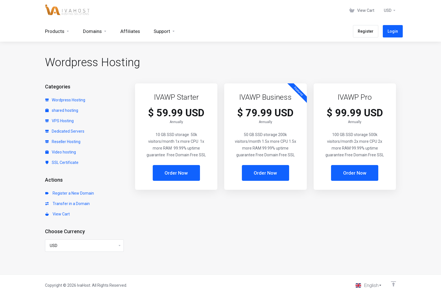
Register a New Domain (69, 193)
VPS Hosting (59, 121)
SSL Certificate (61, 162)
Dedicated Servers (64, 131)
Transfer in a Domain (67, 203)
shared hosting (61, 110)
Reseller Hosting (62, 141)
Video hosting (60, 152)
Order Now (176, 173)
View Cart (57, 214)
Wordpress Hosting (65, 100)
